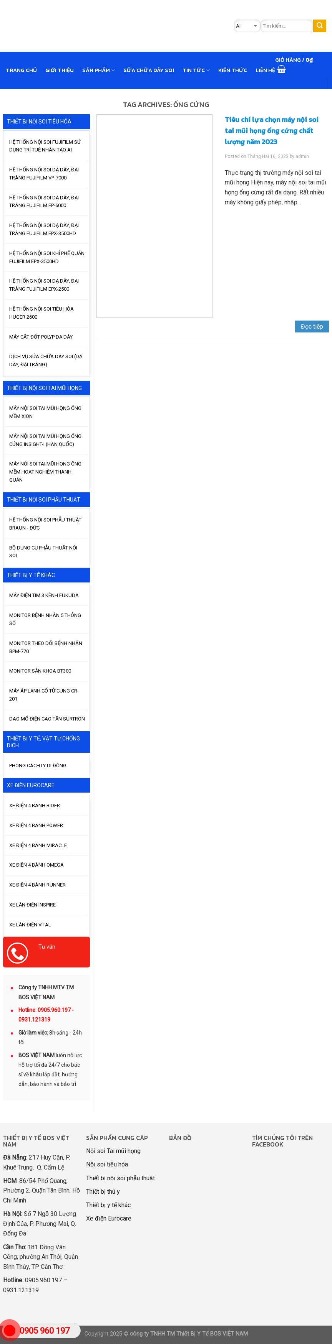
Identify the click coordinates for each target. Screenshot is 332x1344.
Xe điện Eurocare (108, 1218)
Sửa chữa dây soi (148, 70)
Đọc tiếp (312, 326)
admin (302, 156)
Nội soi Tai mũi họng (113, 1151)
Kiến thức (232, 70)
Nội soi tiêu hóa (107, 1164)
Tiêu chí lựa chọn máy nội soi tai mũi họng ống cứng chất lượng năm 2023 (272, 130)
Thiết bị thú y (103, 1191)
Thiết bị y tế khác (108, 1205)
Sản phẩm (98, 70)
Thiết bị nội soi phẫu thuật (120, 1178)
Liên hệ (265, 70)
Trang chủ (21, 70)
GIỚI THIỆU (59, 70)
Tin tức (196, 70)
